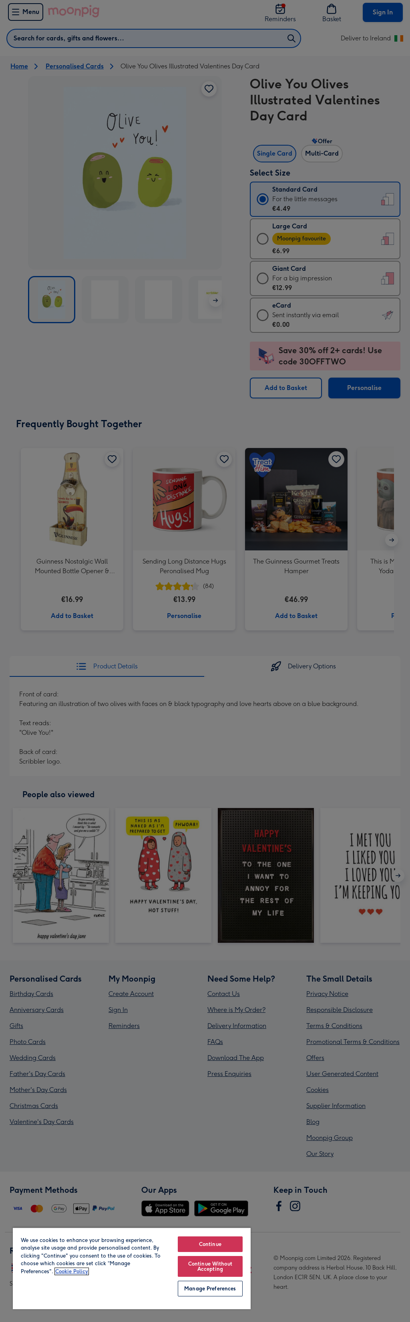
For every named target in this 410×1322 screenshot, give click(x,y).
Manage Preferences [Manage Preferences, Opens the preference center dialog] (210, 1289)
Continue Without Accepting (210, 1266)
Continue (210, 1244)
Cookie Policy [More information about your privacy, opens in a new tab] (71, 1271)
